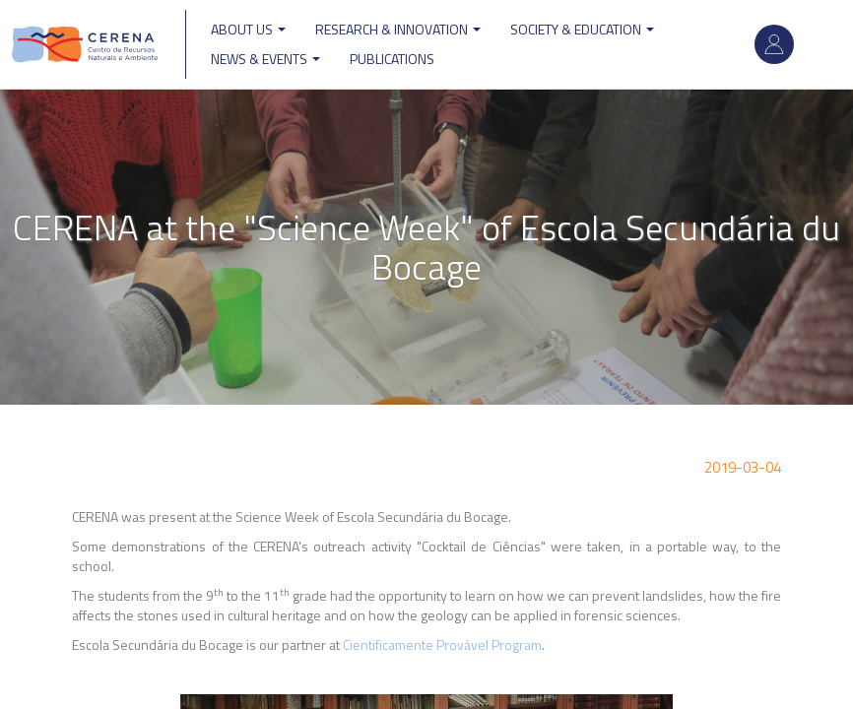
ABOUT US (248, 29)
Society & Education (582, 29)
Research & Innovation (398, 29)
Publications (392, 58)
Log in (774, 44)
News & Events (265, 58)
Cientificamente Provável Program (442, 644)
